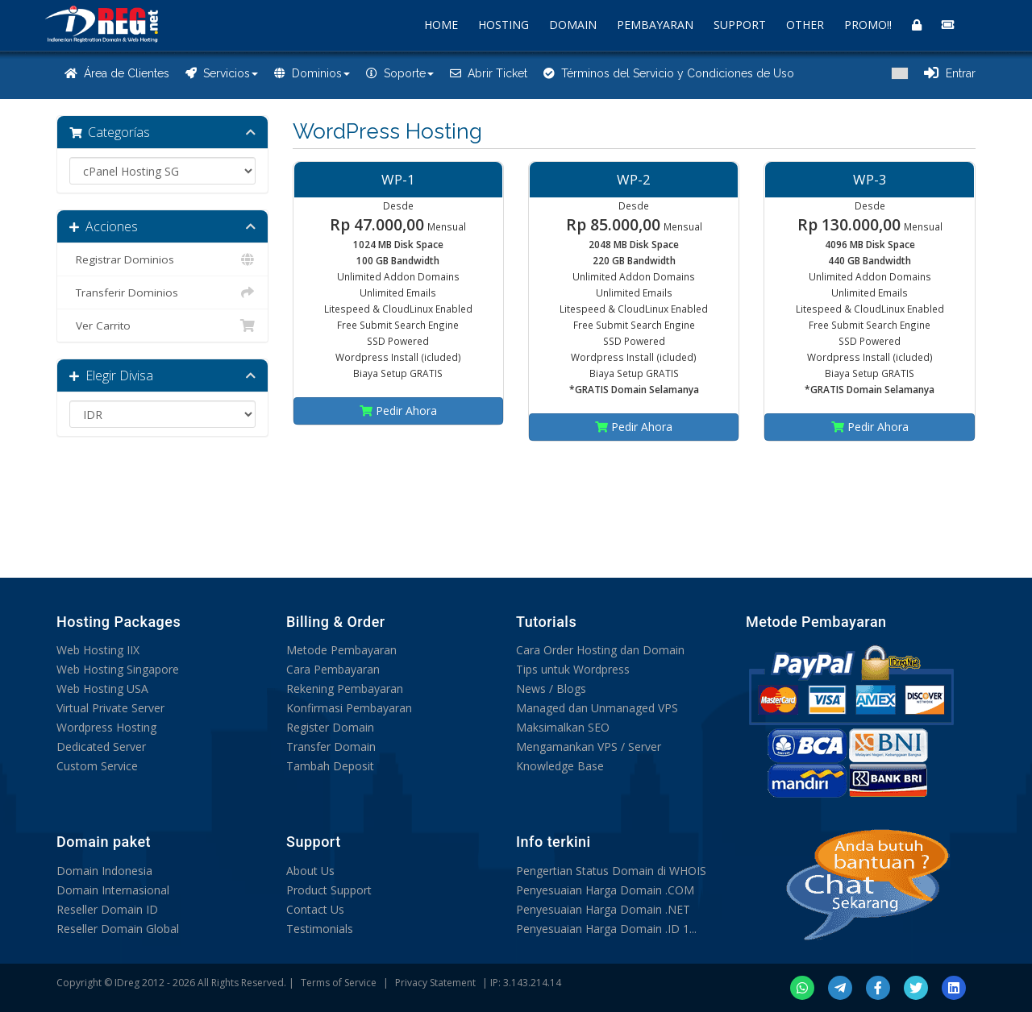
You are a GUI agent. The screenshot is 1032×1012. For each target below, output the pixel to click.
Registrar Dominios (162, 259)
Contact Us (315, 909)
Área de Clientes (116, 73)
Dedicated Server (101, 746)
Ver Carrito (162, 325)
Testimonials (319, 928)
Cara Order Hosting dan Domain (600, 649)
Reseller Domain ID (107, 909)
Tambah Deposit (330, 766)
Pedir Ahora (398, 410)
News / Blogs (551, 688)
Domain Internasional (112, 890)
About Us (310, 870)
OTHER (805, 24)
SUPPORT (740, 24)
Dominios (312, 73)
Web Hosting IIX (97, 649)
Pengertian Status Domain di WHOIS (611, 870)
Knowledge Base (560, 766)
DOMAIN (573, 24)
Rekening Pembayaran (344, 688)
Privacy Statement (435, 982)
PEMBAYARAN (655, 24)
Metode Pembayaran (341, 649)
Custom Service (97, 766)
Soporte (400, 73)
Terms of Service (339, 982)
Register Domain (330, 727)
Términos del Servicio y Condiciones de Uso (668, 73)
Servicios (221, 73)
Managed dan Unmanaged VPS (597, 707)
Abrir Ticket (488, 73)
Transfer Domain (331, 746)
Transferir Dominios (162, 292)
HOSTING (503, 24)
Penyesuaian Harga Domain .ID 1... (606, 928)
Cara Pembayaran (333, 669)
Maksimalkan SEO (563, 727)
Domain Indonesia (104, 870)
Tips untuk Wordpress (573, 669)
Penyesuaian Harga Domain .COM (605, 890)
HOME (441, 24)
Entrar (950, 73)
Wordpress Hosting (106, 727)
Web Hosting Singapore (117, 669)
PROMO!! (868, 24)
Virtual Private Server (110, 707)
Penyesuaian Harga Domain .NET (603, 909)
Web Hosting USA (102, 688)
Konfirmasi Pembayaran (349, 707)
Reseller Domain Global (117, 928)
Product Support (329, 890)
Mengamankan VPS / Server (588, 746)
